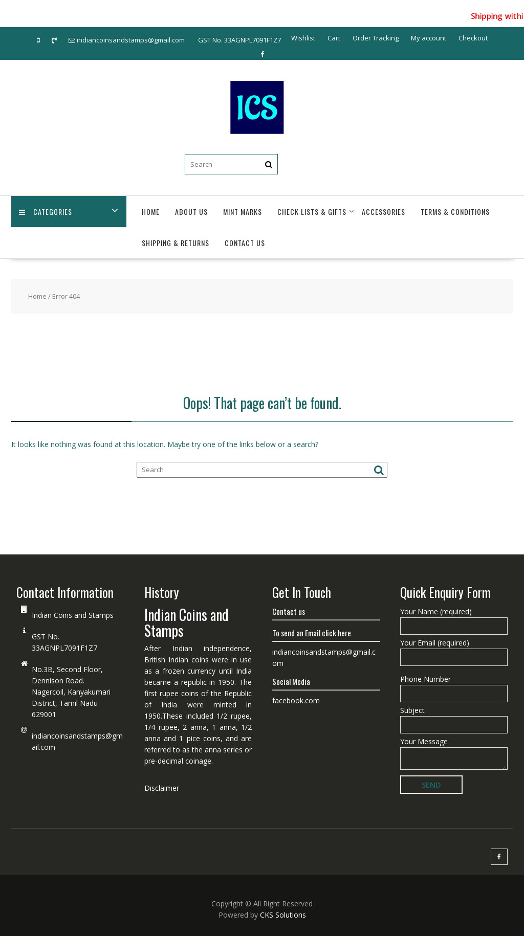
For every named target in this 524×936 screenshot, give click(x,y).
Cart (334, 37)
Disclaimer (161, 788)
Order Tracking (376, 37)
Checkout (473, 37)
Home (151, 211)
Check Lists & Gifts (311, 211)
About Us (191, 211)
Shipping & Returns (175, 242)
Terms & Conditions (455, 211)
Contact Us (245, 242)
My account (428, 37)
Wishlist (303, 37)
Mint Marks (242, 211)
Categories (45, 211)
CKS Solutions (283, 915)
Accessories (383, 211)
